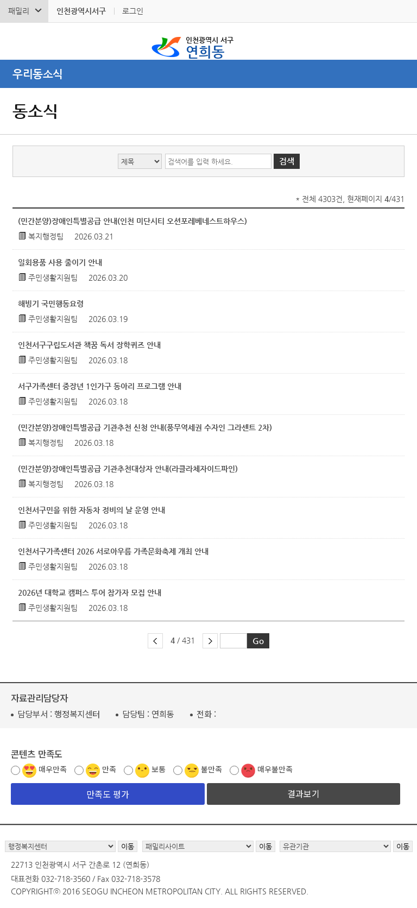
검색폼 (15, 41)
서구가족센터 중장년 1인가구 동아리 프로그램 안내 (99, 386)
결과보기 (303, 793)
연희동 (209, 47)
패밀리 (18, 11)
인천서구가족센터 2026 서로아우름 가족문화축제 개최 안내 (113, 551)
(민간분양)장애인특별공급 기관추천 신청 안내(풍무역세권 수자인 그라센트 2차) (145, 427)
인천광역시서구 (81, 11)
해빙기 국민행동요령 (51, 303)
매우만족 (53, 769)
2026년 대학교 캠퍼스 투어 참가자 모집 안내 (89, 592)
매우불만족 (275, 769)
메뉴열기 (208, 74)
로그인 (132, 11)
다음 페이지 (210, 640)
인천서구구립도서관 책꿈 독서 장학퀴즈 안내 (89, 344)
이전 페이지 (155, 640)
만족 (109, 769)
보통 (158, 769)
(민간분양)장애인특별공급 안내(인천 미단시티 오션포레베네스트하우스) (132, 221)
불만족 (211, 769)
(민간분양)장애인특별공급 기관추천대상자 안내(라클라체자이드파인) (128, 468)
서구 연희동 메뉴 (401, 41)
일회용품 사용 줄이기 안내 (60, 262)
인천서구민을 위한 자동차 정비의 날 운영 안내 (91, 510)
